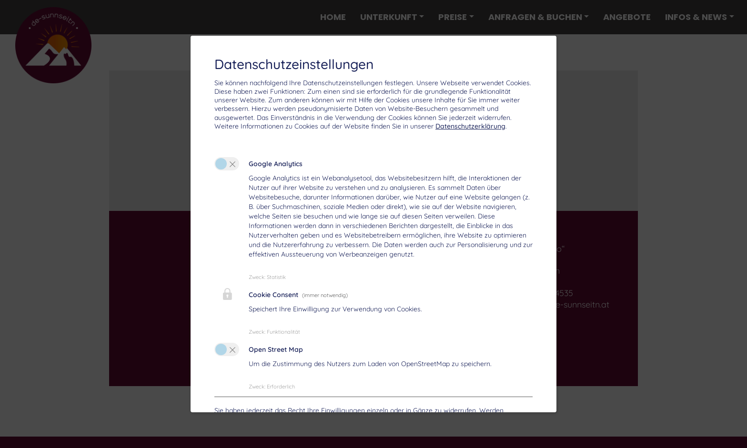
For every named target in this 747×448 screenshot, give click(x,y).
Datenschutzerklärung (470, 126)
